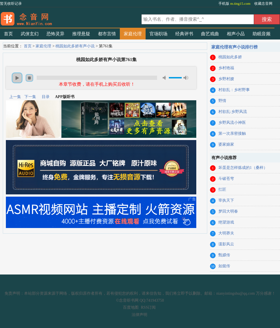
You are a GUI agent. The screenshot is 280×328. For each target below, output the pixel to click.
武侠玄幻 (30, 33)
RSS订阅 (148, 307)
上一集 (15, 97)
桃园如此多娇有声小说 (75, 46)
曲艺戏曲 (210, 33)
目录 (46, 97)
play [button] (17, 77)
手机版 (234, 3)
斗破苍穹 (226, 178)
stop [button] (29, 78)
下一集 (30, 97)
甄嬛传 (224, 255)
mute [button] (165, 78)
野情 (222, 101)
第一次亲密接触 (232, 133)
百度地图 (131, 307)
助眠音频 (261, 33)
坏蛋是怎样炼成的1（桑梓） (242, 168)
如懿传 (224, 266)
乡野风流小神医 (232, 122)
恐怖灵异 (55, 33)
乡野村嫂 (226, 79)
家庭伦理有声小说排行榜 (234, 47)
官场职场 (158, 33)
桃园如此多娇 (230, 57)
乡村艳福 (226, 68)
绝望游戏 (226, 222)
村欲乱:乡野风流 (232, 112)
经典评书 (184, 33)
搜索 (267, 19)
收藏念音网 (263, 3)
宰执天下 (226, 200)
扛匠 (222, 189)
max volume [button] (185, 78)
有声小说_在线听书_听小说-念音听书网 (70, 17)
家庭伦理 (133, 33)
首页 (8, 33)
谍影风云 (226, 244)
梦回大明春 (228, 211)
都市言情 (107, 33)
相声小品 (236, 33)
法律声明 (139, 315)
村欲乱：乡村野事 (234, 90)
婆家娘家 (226, 144)
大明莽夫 (226, 233)
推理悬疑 (81, 33)
